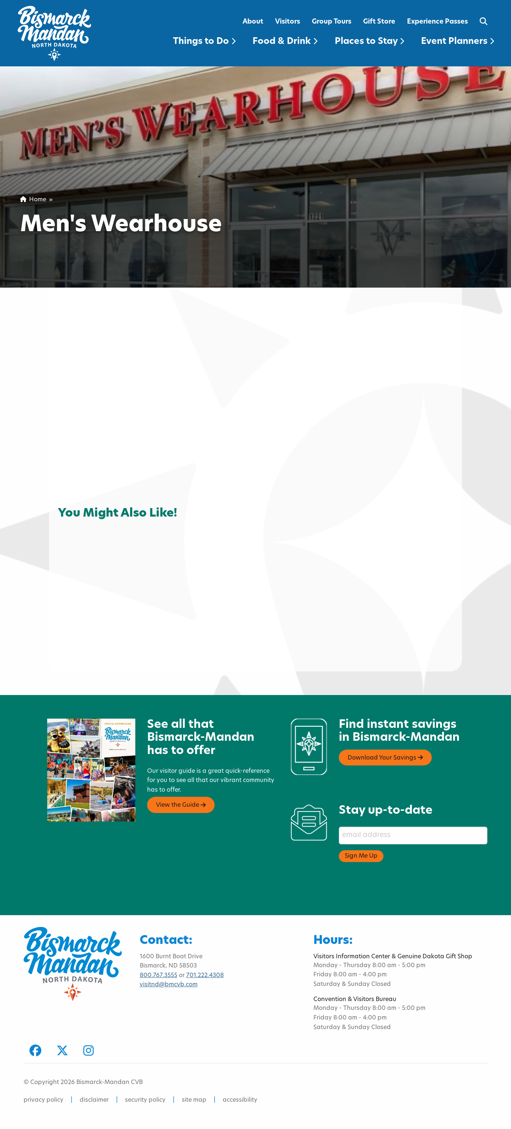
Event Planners (457, 41)
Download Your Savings (385, 757)
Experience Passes (437, 22)
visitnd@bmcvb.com (169, 985)
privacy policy (43, 1100)
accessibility (240, 1100)
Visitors (287, 22)
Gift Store (379, 22)
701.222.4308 (205, 976)
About (253, 22)
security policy (145, 1100)
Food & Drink (285, 41)
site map (194, 1100)
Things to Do (204, 41)
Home (33, 200)
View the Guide (181, 805)
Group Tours (331, 22)
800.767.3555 (158, 976)
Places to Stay (369, 41)
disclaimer (94, 1100)
